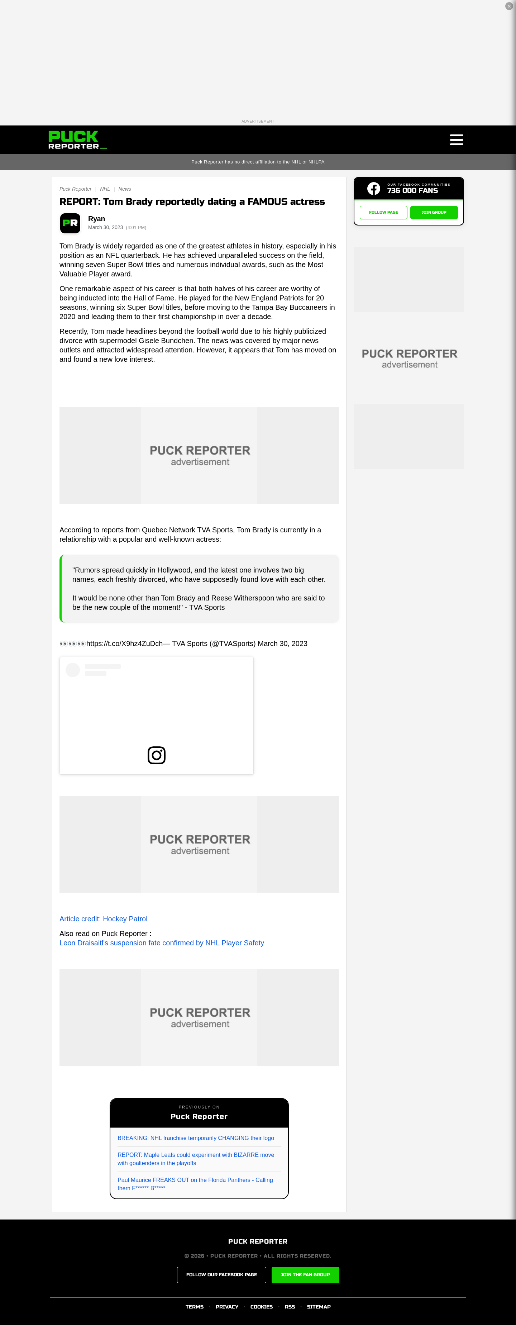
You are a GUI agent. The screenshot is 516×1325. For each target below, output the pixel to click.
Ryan (96, 219)
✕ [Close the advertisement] (509, 6)
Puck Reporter (75, 189)
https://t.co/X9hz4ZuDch (124, 643)
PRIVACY (227, 1307)
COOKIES (261, 1307)
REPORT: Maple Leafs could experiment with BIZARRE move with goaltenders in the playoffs (196, 1159)
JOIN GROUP (434, 212)
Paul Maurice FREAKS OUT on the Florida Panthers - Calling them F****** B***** (195, 1184)
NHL (105, 189)
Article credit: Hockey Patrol (103, 919)
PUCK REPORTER (258, 1241)
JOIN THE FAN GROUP (305, 1275)
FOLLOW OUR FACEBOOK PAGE (221, 1275)
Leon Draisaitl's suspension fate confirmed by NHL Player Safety (161, 943)
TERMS (195, 1307)
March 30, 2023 (282, 643)
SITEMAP (319, 1307)
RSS (290, 1307)
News (125, 189)
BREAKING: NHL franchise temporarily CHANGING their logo (196, 1138)
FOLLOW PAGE (383, 212)
